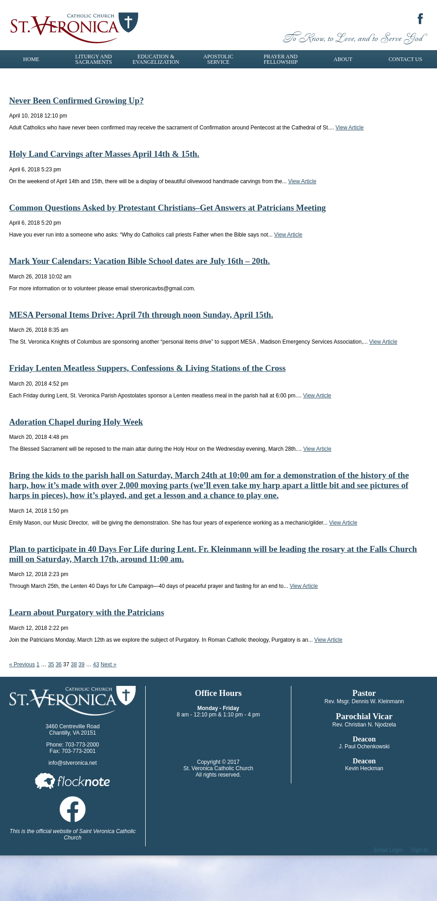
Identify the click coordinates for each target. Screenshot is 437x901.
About (343, 59)
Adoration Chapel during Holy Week (76, 422)
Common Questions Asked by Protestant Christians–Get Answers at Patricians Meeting (167, 207)
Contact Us (405, 59)
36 (58, 664)
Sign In (419, 850)
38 (74, 664)
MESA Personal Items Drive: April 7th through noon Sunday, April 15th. (141, 314)
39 (81, 664)
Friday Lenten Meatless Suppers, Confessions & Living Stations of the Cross (147, 368)
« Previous (22, 664)
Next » (109, 664)
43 (96, 664)
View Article (349, 127)
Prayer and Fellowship (281, 59)
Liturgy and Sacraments (93, 59)
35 (51, 664)
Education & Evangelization (155, 59)
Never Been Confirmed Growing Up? (76, 100)
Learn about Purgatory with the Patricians (86, 612)
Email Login (388, 850)
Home (31, 59)
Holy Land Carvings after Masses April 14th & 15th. (104, 154)
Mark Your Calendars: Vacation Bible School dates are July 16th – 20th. (139, 261)
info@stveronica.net (72, 763)
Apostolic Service (218, 59)
